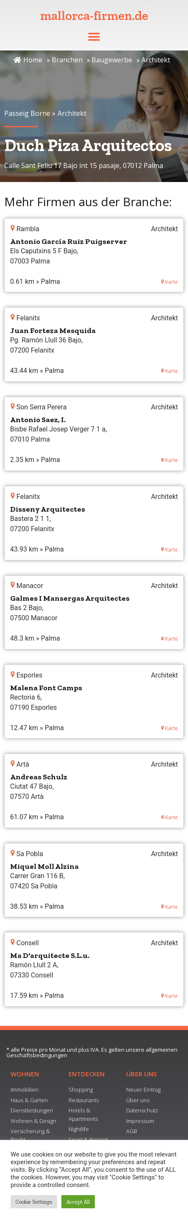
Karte (169, 282)
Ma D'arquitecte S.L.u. (49, 955)
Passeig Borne (27, 113)
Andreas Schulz (38, 776)
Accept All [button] (78, 1202)
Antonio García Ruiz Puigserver (68, 241)
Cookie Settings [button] (34, 1202)
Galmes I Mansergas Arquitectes (70, 598)
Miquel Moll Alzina (44, 866)
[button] (94, 36)
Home (28, 59)
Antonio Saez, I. (38, 419)
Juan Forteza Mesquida (53, 330)
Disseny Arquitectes (47, 509)
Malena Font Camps (46, 687)
